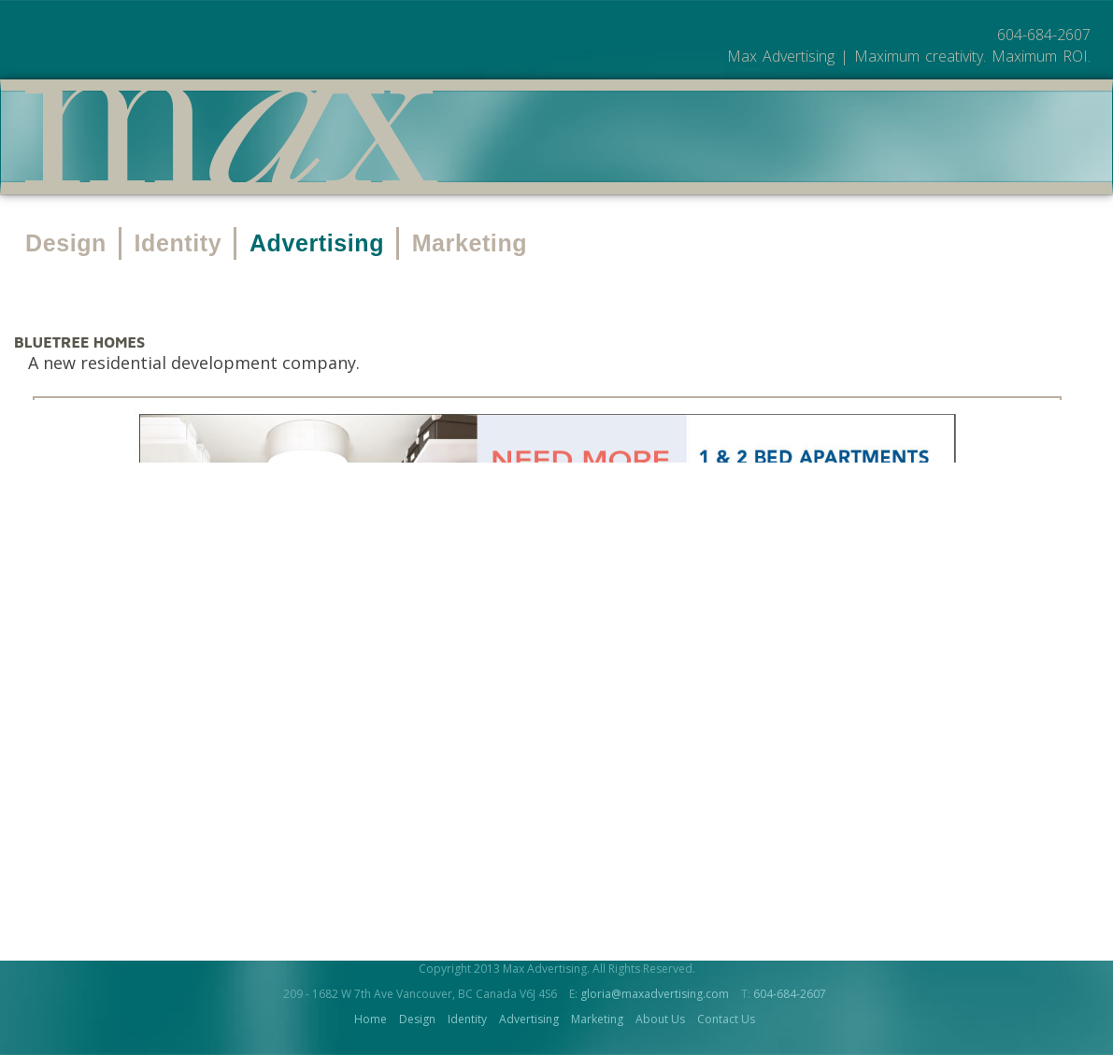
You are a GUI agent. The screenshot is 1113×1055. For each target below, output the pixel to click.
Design (66, 243)
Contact (880, 138)
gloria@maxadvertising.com (654, 994)
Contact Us (726, 1019)
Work (658, 138)
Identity (178, 243)
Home (370, 1019)
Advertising (317, 243)
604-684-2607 (789, 994)
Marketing (469, 243)
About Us (760, 138)
